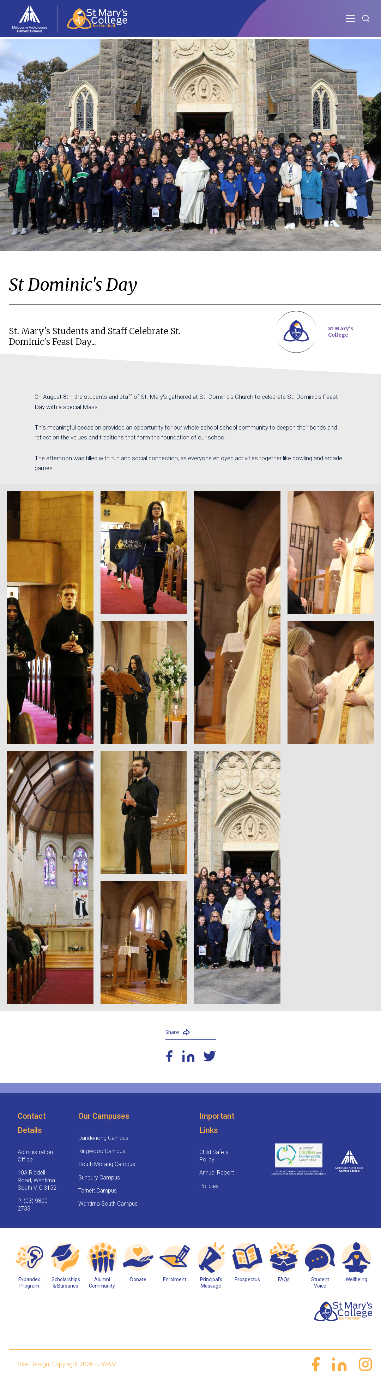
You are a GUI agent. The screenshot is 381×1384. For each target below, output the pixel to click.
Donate (138, 1279)
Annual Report (216, 1172)
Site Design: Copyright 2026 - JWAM (67, 1364)
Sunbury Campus (99, 1177)
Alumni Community (102, 1283)
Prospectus (247, 1279)
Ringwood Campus (101, 1151)
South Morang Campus (106, 1164)
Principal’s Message (211, 1283)
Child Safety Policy (214, 1156)
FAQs (284, 1279)
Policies (209, 1186)
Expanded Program (29, 1283)
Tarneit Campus (97, 1190)
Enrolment (174, 1279)
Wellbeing (356, 1279)
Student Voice (320, 1283)
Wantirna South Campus (108, 1203)
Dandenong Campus (103, 1138)
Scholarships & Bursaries (66, 1283)
